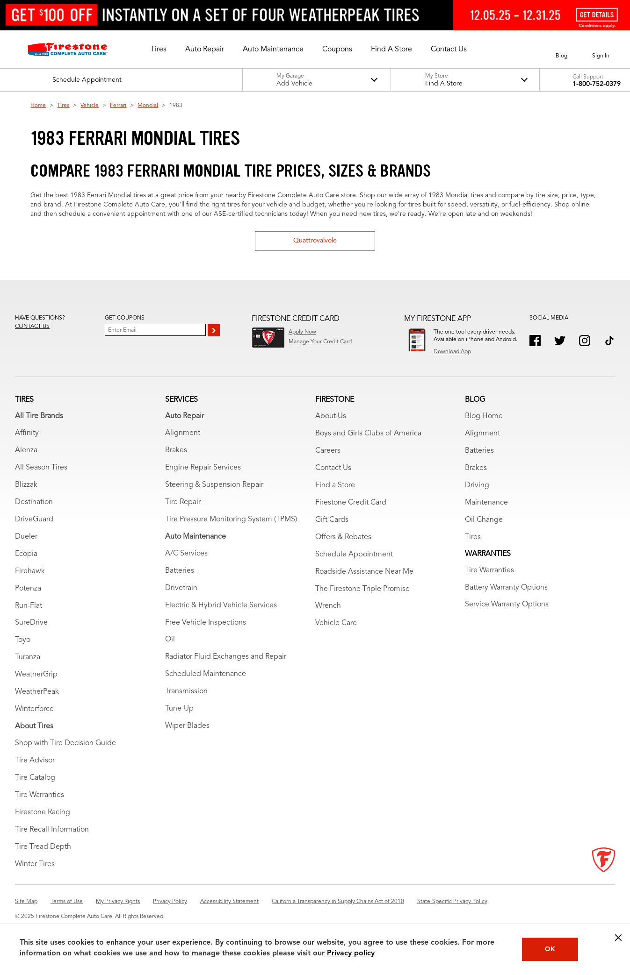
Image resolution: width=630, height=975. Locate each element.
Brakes (176, 450)
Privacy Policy (170, 901)
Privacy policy (351, 953)
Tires (63, 105)
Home (38, 105)
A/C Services (186, 553)
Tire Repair (183, 502)
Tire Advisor (35, 760)
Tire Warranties (39, 795)
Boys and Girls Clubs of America (368, 433)
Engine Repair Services (203, 467)
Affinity (27, 433)
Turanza (27, 657)
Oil (170, 639)
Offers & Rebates (343, 537)
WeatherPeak (37, 692)
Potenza (28, 588)
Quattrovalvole (315, 240)
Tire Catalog (35, 778)
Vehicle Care (336, 623)
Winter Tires (35, 864)
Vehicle (89, 105)
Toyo (22, 640)
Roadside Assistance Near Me (364, 572)
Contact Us (333, 468)
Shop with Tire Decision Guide (65, 743)
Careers (327, 451)
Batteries (179, 571)
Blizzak (26, 485)
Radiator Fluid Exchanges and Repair (225, 657)
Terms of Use (67, 901)
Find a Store (335, 485)
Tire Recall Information (52, 829)
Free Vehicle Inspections (205, 622)
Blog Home (484, 416)
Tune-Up (179, 708)
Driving (477, 485)
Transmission (186, 691)
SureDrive (31, 622)
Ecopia (26, 554)
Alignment (182, 433)
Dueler (26, 537)
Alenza (26, 450)
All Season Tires (41, 467)
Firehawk (30, 571)
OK (550, 949)
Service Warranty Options (507, 604)
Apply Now (302, 332)
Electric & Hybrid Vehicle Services (221, 605)
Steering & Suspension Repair (214, 485)
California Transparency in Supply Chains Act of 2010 (338, 901)
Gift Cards (331, 520)
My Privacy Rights (118, 901)
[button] (159, 49)
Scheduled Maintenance (205, 674)
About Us (330, 416)
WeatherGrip (36, 674)
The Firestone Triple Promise (362, 589)
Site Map (26, 901)
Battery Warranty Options (506, 587)
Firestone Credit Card (350, 502)
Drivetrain (181, 588)
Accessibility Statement (229, 901)
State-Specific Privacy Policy (452, 901)
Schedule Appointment (354, 554)
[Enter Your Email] (155, 330)
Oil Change (484, 520)
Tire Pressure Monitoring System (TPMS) (231, 519)
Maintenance (486, 502)
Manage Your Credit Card (320, 342)
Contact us (32, 326)
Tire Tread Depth (43, 847)
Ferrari (118, 105)
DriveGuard (34, 519)
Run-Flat (28, 606)
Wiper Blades (187, 726)
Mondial (148, 105)
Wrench (328, 606)
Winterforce (34, 709)
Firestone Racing (42, 812)
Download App (452, 352)
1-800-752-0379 (596, 84)
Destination (34, 502)
